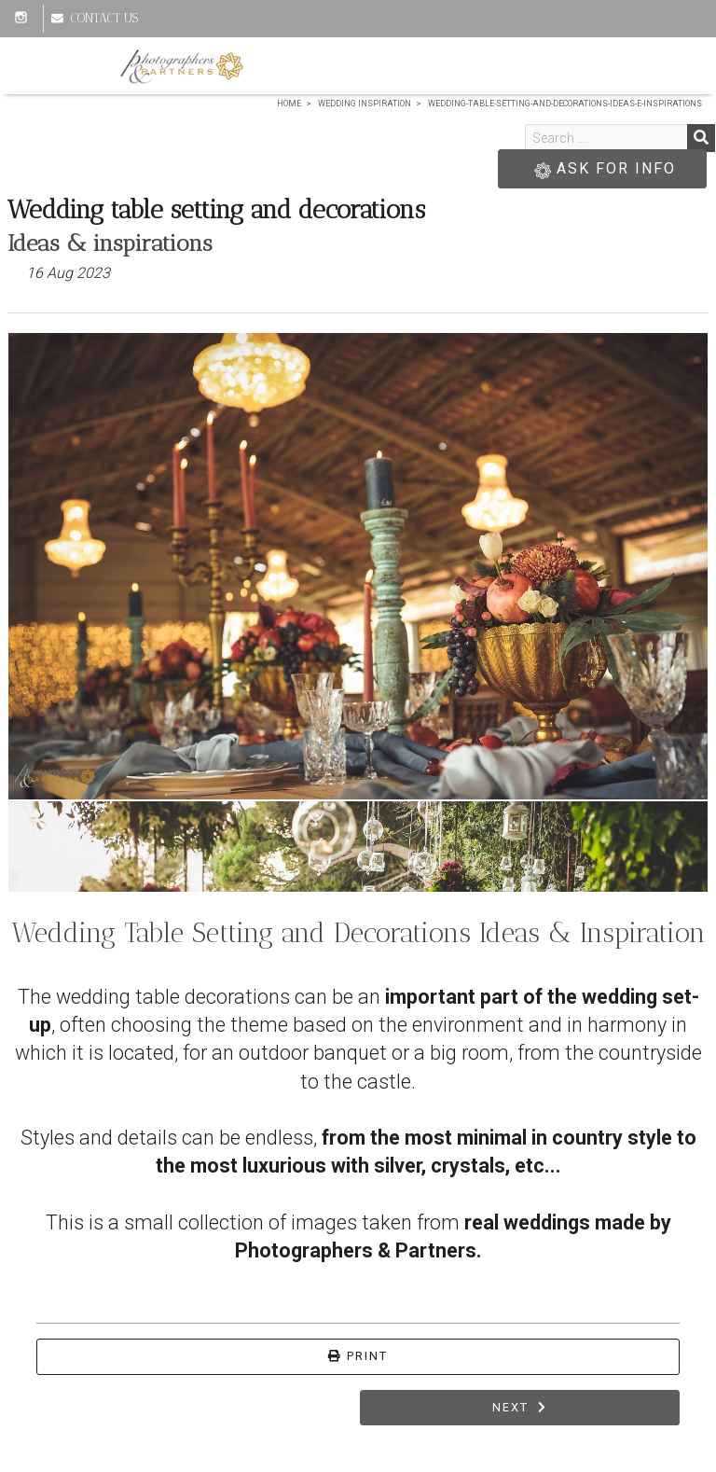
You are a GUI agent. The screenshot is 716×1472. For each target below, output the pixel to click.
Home (289, 103)
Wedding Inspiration (364, 103)
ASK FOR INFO (602, 171)
